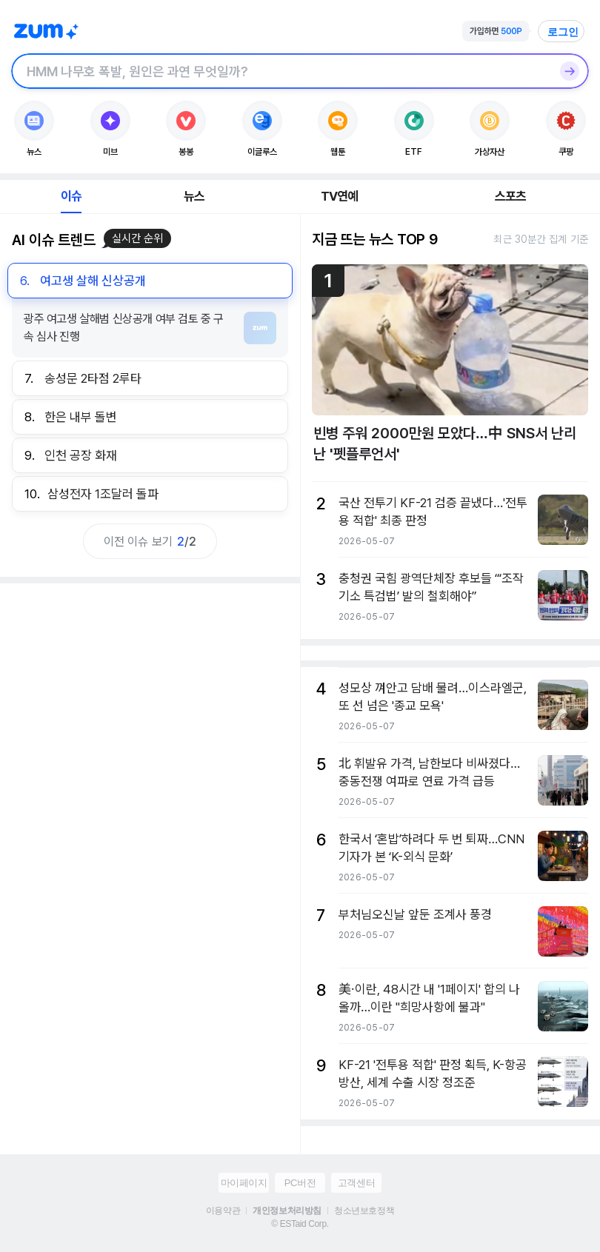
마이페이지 (244, 1182)
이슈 (71, 196)
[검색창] (281, 71)
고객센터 (356, 1182)
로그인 (563, 32)
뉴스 (194, 196)
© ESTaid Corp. (299, 1224)
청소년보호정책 (364, 1210)
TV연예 (340, 196)
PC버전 (300, 1182)
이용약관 (223, 1210)
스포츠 (511, 196)
